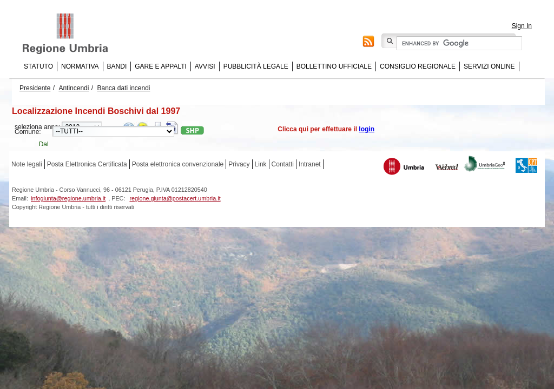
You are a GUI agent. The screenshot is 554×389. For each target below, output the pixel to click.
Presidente (34, 88)
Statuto (38, 66)
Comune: (28, 132)
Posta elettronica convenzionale (177, 164)
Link (261, 164)
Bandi (117, 66)
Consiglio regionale (418, 66)
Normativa (80, 66)
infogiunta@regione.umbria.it (68, 198)
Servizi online (489, 66)
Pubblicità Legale (255, 66)
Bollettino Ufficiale (334, 66)
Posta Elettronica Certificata (87, 164)
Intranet (310, 164)
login (366, 129)
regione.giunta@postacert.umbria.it (174, 198)
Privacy (238, 164)
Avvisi (205, 66)
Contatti (283, 164)
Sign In (522, 26)
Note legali (26, 164)
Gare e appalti (161, 66)
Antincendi (73, 88)
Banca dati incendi (123, 88)
